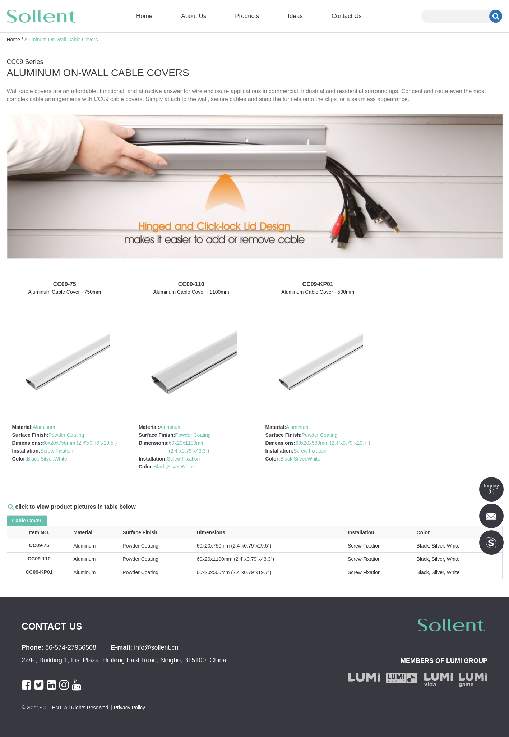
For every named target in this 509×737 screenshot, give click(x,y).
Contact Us (347, 16)
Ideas (295, 16)
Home (144, 16)
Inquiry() (491, 488)
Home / (15, 39)
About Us (193, 16)
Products (247, 16)
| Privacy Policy (127, 707)
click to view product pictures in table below (75, 507)
